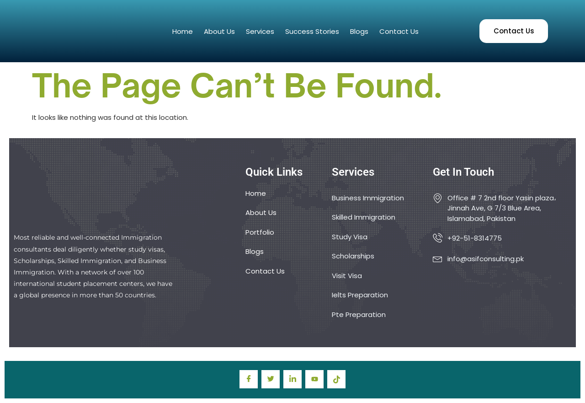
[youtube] (314, 379)
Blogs (359, 31)
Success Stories (312, 31)
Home (182, 31)
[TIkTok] (336, 379)
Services (260, 31)
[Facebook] (248, 379)
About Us (219, 31)
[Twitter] (270, 379)
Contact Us (399, 31)
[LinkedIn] (292, 379)
